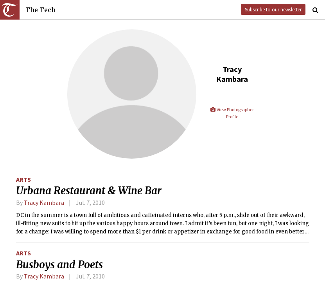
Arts (23, 179)
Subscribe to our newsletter (273, 9)
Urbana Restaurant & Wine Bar (89, 190)
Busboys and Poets (59, 264)
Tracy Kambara (44, 202)
